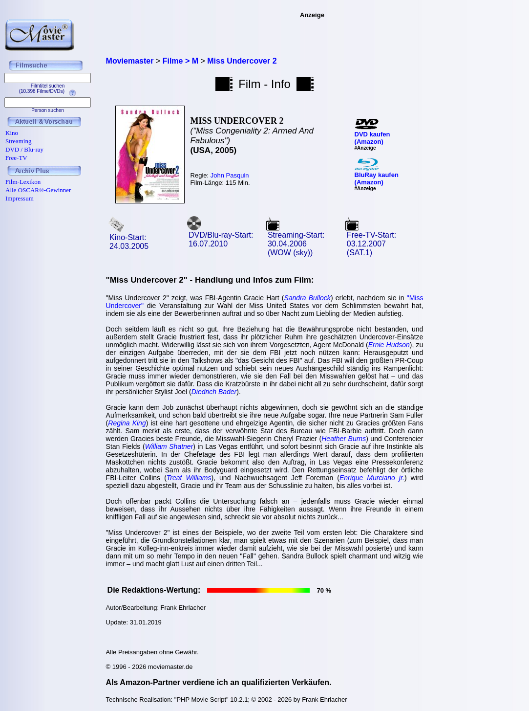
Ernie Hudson (389, 345)
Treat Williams (189, 478)
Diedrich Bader (214, 392)
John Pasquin (230, 175)
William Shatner (169, 446)
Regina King (127, 423)
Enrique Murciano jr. (371, 478)
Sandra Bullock (307, 298)
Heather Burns (343, 439)
